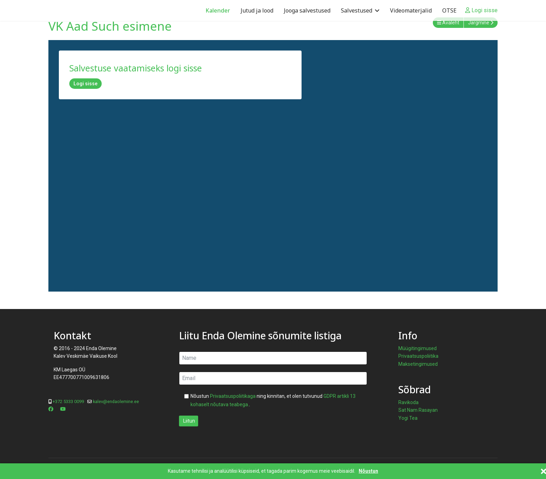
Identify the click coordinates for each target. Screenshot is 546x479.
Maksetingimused (418, 364)
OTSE (449, 10)
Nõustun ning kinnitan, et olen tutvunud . (273, 400)
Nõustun (368, 471)
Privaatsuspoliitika (418, 356)
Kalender (217, 10)
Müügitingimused (417, 348)
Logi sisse (85, 83)
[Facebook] (50, 409)
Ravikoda (408, 402)
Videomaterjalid (411, 10)
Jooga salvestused (307, 10)
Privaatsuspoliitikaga (233, 396)
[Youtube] (63, 409)
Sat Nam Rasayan (418, 410)
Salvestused (356, 10)
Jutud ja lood (257, 10)
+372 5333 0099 (68, 401)
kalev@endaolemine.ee (116, 401)
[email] (273, 378)
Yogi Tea (408, 418)
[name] (273, 358)
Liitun (188, 421)
